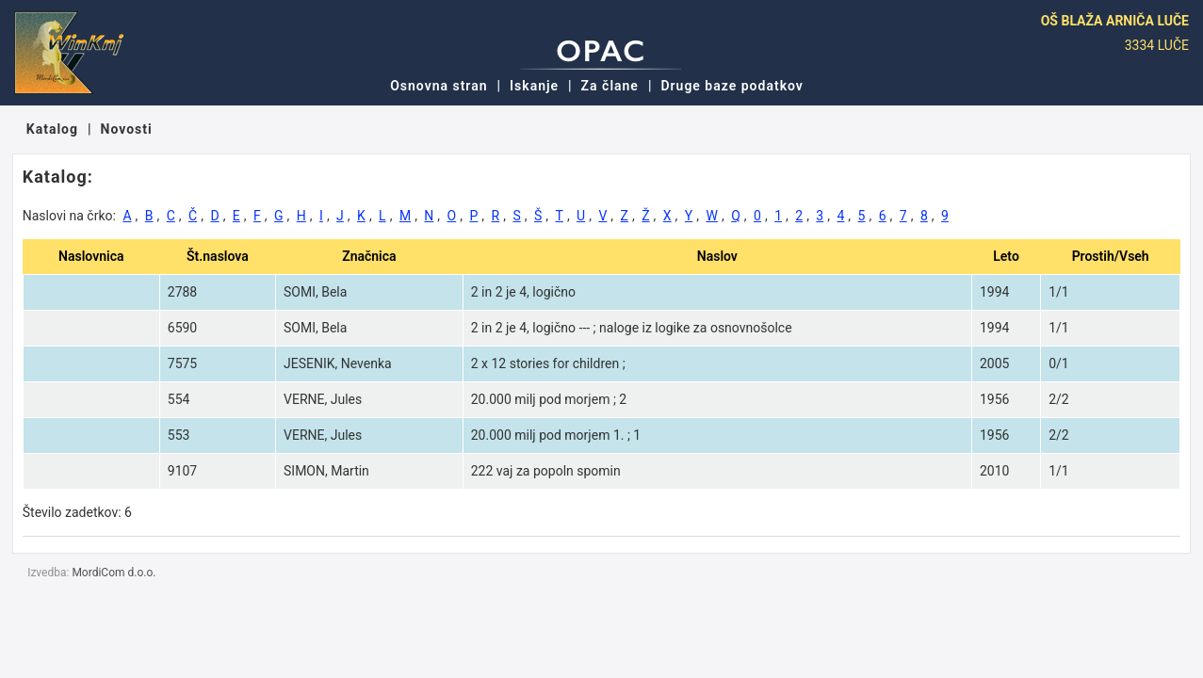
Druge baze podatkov (731, 85)
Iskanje (534, 85)
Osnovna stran (438, 85)
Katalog (52, 129)
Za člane (610, 85)
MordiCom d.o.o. (113, 572)
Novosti (127, 129)
